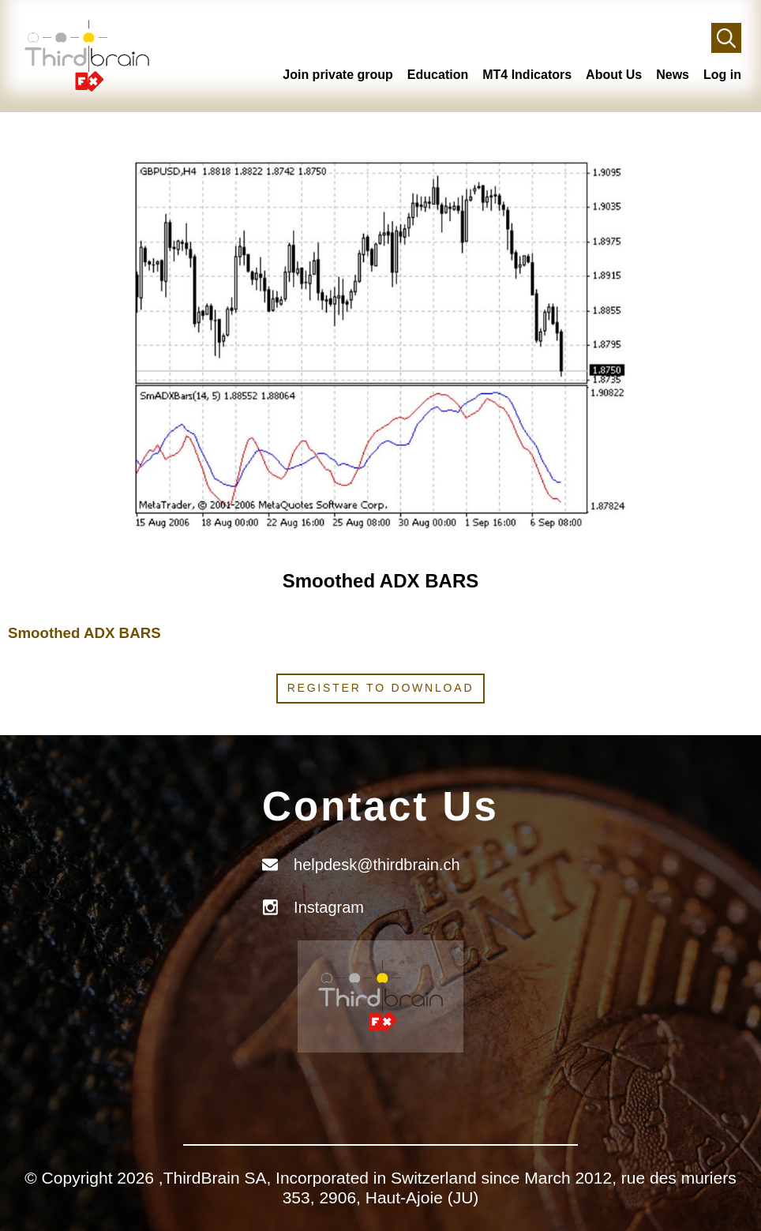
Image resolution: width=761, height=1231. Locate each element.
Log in (722, 74)
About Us (614, 74)
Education (437, 74)
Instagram (329, 907)
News (672, 74)
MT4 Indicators (527, 74)
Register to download (380, 687)
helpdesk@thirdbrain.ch (376, 864)
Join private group (338, 74)
